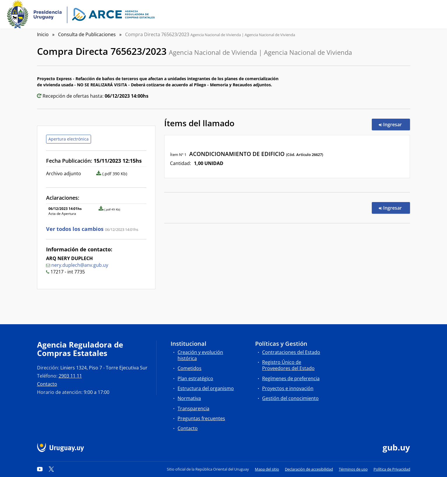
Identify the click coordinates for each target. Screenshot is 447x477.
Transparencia (193, 408)
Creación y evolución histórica (200, 355)
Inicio (43, 34)
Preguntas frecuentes (201, 418)
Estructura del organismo (206, 388)
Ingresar (394, 124)
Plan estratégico (195, 378)
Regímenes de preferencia (291, 378)
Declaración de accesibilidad (309, 469)
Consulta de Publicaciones (87, 34)
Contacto (47, 384)
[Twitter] (51, 469)
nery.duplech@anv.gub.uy (79, 265)
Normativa (189, 398)
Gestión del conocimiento (290, 398)
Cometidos (189, 368)
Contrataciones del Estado (291, 352)
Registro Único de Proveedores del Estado (288, 365)
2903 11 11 (70, 376)
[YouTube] (40, 469)
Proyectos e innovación (287, 388)
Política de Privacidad (392, 469)
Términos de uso (353, 469)
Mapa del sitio (267, 469)
